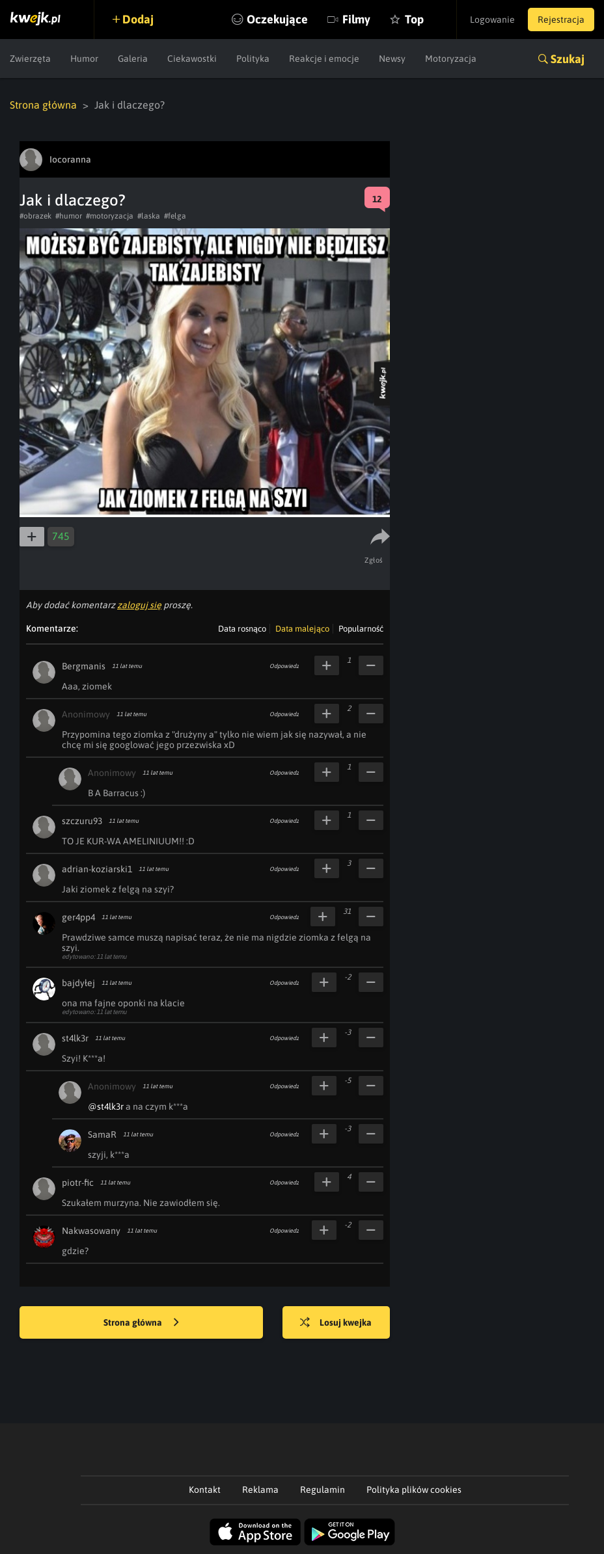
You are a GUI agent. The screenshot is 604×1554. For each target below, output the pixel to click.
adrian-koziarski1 (97, 869)
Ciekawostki (192, 58)
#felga (175, 216)
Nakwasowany (91, 1231)
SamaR (102, 1134)
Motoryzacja (450, 58)
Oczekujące (277, 19)
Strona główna (43, 105)
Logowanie (492, 19)
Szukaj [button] (567, 59)
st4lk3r (75, 1038)
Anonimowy (86, 714)
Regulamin (322, 1489)
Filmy (356, 19)
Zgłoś (373, 560)
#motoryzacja (109, 216)
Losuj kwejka (336, 1323)
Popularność (360, 629)
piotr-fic (78, 1182)
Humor (84, 58)
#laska (148, 216)
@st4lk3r (106, 1106)
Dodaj (138, 19)
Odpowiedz (284, 666)
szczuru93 (82, 821)
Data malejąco (302, 629)
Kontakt (205, 1489)
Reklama (260, 1489)
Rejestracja (561, 19)
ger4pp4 (78, 917)
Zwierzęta (30, 58)
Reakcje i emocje (324, 58)
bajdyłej (78, 983)
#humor (68, 216)
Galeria (133, 58)
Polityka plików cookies (413, 1489)
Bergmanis (83, 666)
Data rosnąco (242, 629)
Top (414, 19)
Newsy (392, 58)
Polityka (252, 58)
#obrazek (35, 216)
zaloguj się (139, 605)
